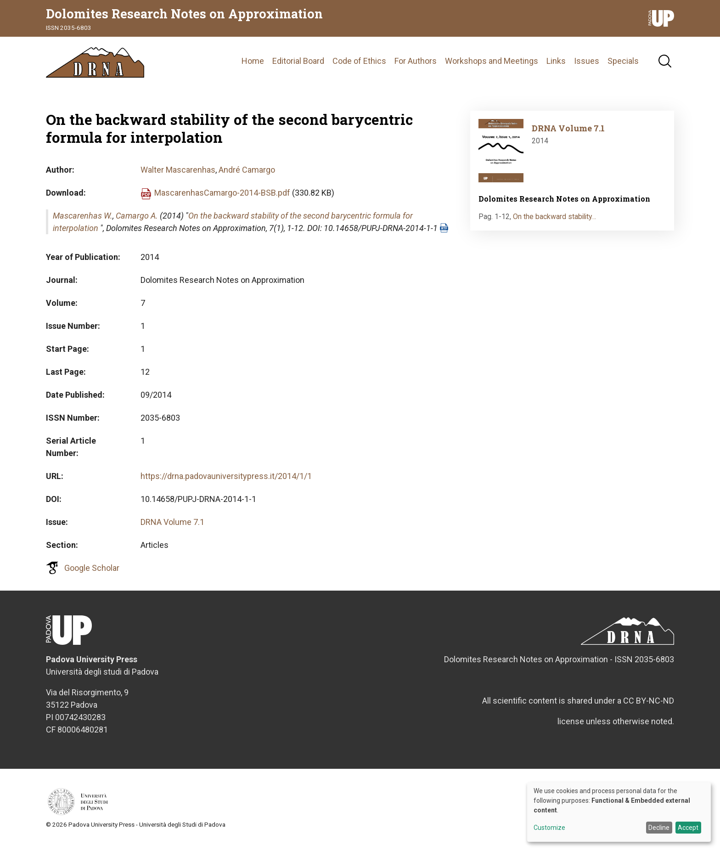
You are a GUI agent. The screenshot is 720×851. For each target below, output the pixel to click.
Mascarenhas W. (82, 221)
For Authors (415, 64)
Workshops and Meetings (491, 64)
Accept (688, 827)
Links (556, 64)
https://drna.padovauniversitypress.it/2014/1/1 (226, 482)
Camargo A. (137, 221)
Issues (586, 64)
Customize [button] (549, 827)
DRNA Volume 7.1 (172, 528)
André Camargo (247, 175)
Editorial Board (298, 64)
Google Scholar (91, 574)
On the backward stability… (554, 222)
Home (253, 64)
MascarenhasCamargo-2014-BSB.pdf (222, 198)
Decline (658, 827)
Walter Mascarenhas (178, 175)
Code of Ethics (359, 64)
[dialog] (619, 812)
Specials (623, 64)
